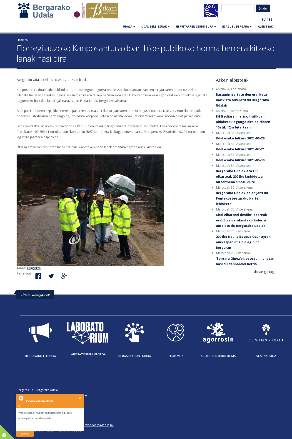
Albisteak (265, 26)
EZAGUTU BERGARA (237, 26)
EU (264, 19)
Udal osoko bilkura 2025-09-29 (240, 138)
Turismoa (175, 356)
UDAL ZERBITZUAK (155, 26)
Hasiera (22, 40)
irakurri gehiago (24, 430)
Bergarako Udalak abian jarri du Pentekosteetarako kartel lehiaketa (242, 198)
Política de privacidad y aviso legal (90, 425)
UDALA (129, 26)
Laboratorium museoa (88, 354)
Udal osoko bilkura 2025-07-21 (240, 149)
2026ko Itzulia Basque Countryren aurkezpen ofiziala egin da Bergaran (243, 242)
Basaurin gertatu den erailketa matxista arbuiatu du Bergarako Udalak (242, 100)
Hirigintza (34, 268)
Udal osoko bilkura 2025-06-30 (240, 160)
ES (270, 19)
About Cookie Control (20, 398)
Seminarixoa (266, 356)
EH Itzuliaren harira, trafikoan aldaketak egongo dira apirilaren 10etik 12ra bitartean (243, 121)
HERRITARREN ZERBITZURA (196, 26)
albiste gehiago (264, 272)
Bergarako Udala (29, 79)
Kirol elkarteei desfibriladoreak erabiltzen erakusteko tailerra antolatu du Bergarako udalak (241, 220)
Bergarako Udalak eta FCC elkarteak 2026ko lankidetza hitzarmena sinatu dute (239, 176)
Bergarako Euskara (40, 356)
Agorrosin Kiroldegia (218, 356)
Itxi (79, 398)
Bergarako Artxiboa (134, 356)
